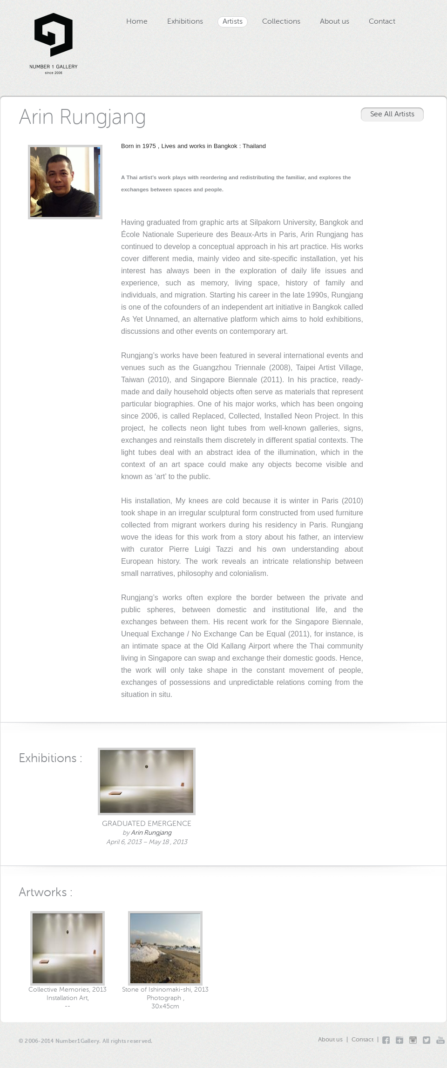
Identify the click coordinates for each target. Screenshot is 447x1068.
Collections (281, 22)
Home (137, 22)
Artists (233, 22)
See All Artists (392, 114)
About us (334, 22)
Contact (382, 22)
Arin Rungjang (151, 833)
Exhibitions (185, 22)
